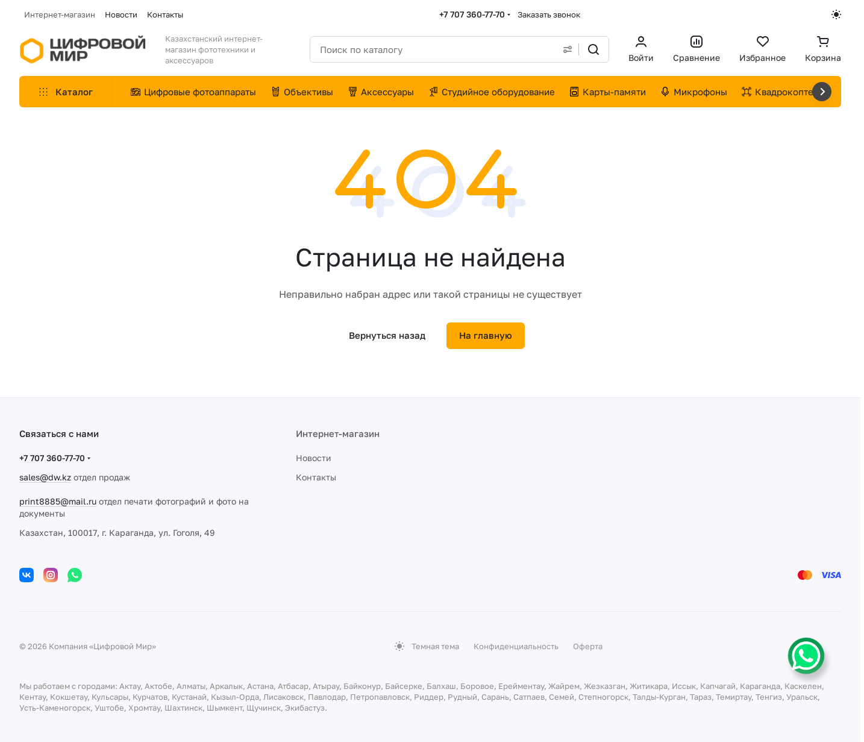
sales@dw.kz (45, 477)
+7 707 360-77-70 (472, 14)
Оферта (588, 646)
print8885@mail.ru (57, 501)
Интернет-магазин (338, 433)
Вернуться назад (387, 335)
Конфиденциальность (516, 646)
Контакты (316, 477)
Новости (313, 458)
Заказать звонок (549, 14)
